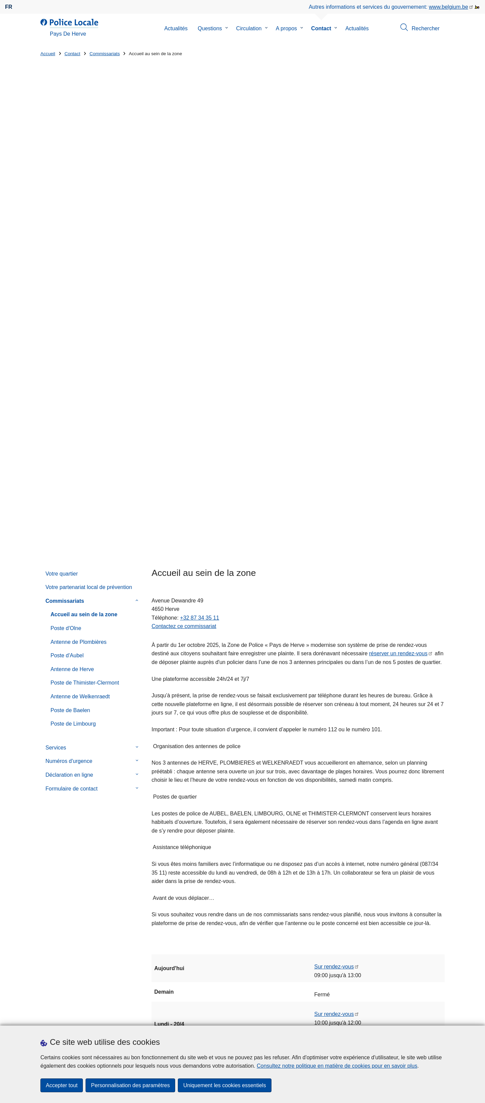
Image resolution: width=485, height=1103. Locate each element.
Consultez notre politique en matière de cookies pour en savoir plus (337, 1066)
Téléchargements (122, 1017)
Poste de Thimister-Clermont (85, 287)
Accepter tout (61, 1085)
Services (55, 351)
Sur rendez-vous (334, 571)
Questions (210, 28)
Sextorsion (283, 899)
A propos (286, 28)
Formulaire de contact (71, 392)
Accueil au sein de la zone (84, 218)
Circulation (249, 28)
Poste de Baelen (70, 314)
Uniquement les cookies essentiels (224, 1085)
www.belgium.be (448, 7)
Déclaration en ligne (69, 378)
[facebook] (414, 1017)
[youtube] (427, 1017)
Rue (45, 927)
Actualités (176, 28)
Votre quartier (61, 177)
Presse (156, 1017)
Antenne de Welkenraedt (80, 300)
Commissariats (105, 53)
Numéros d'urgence (68, 365)
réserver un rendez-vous (398, 257)
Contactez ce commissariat (184, 230)
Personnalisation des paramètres (130, 1085)
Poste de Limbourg (73, 328)
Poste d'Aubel (67, 259)
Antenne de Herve (72, 273)
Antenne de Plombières (78, 246)
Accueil (47, 53)
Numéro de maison (167, 927)
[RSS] (441, 1017)
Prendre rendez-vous (65, 1017)
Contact (321, 28)
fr (8, 7)
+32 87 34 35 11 (199, 221)
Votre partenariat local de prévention (88, 191)
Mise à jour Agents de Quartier (289, 922)
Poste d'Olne (66, 232)
